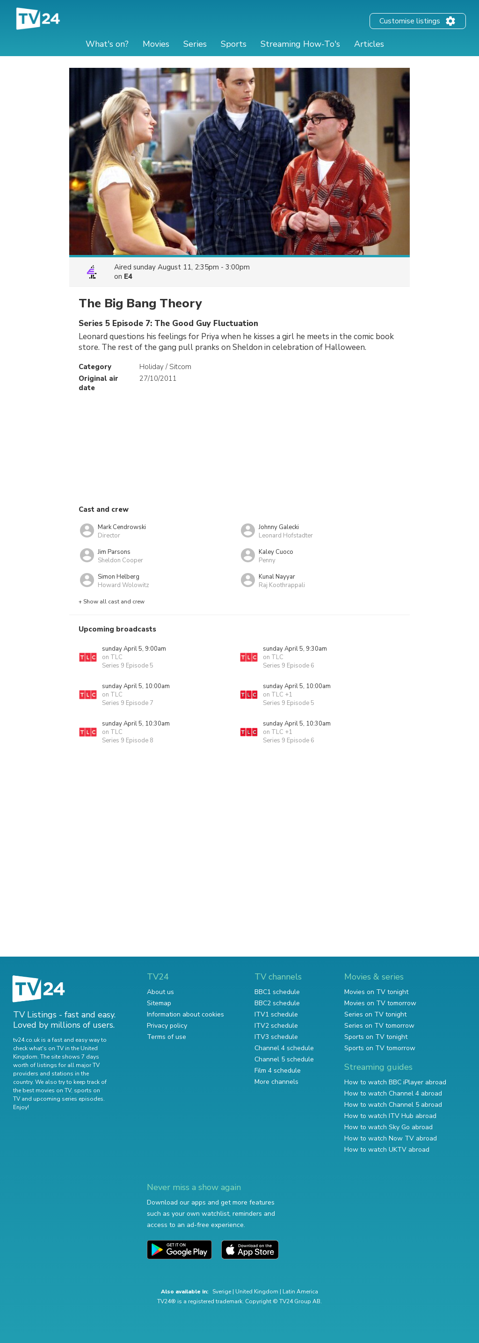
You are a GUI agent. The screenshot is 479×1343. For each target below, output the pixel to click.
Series (195, 44)
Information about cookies (185, 1014)
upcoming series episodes (68, 1099)
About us (160, 991)
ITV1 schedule (276, 1014)
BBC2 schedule (277, 1003)
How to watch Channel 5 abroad (393, 1104)
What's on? (107, 44)
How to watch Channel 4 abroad (393, 1093)
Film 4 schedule (277, 1070)
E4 (128, 276)
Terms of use (166, 1036)
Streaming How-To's (300, 44)
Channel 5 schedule (284, 1059)
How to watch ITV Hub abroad (390, 1115)
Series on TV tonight (375, 1014)
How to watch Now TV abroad (390, 1138)
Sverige (221, 1291)
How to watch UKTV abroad (386, 1149)
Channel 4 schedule (284, 1048)
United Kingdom (256, 1291)
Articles (369, 44)
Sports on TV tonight (375, 1036)
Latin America (300, 1291)
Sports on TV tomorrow (379, 1048)
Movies (156, 44)
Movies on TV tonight (376, 991)
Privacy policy (167, 1025)
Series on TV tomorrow (379, 1025)
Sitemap (159, 1003)
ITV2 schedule (276, 1025)
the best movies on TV (42, 1090)
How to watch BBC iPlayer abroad (395, 1082)
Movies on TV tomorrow (380, 1003)
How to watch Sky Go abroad (388, 1127)
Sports (234, 44)
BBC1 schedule (277, 991)
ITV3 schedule (276, 1036)
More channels (276, 1081)
